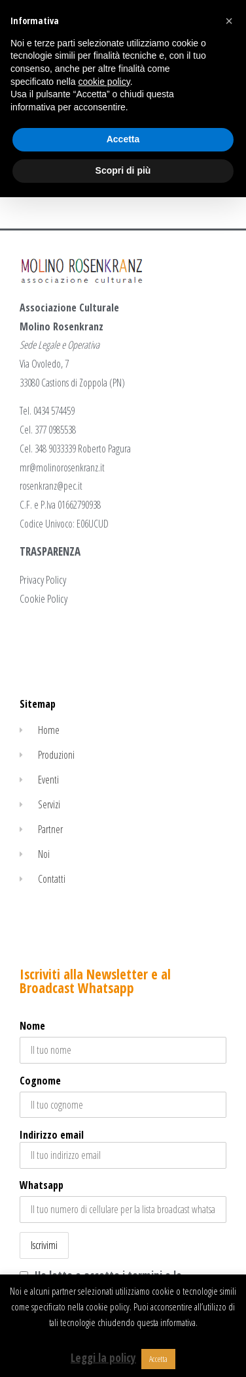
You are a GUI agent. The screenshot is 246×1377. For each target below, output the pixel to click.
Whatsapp (41, 1185)
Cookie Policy (43, 598)
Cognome (40, 1080)
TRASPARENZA (50, 551)
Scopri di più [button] (123, 170)
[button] (229, 20)
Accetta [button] (158, 1359)
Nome (32, 1026)
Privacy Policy (43, 579)
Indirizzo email (123, 1148)
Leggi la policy (103, 1357)
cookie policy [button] (104, 81)
